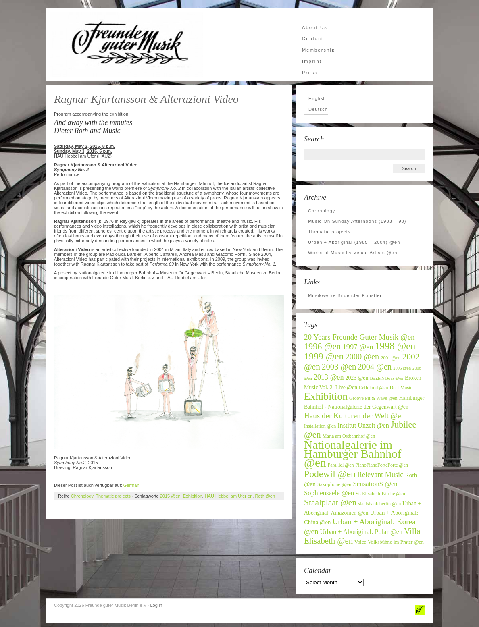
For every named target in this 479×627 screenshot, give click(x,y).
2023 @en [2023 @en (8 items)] (356, 378)
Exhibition (192, 496)
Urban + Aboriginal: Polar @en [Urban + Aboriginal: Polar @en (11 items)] (361, 532)
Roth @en (265, 496)
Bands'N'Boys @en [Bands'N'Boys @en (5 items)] (386, 378)
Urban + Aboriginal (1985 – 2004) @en (354, 242)
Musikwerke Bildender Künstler (345, 295)
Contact (312, 38)
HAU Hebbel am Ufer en (229, 496)
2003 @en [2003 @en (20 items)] (339, 366)
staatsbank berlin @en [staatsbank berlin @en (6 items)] (379, 504)
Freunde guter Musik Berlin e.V (126, 44)
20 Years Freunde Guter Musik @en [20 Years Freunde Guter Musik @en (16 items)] (359, 337)
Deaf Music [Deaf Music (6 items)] (401, 387)
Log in (156, 605)
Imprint (312, 61)
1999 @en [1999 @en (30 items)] (324, 356)
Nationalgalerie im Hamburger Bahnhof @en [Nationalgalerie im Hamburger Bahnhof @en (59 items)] (352, 453)
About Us (314, 27)
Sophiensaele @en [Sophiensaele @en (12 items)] (329, 493)
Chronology (82, 496)
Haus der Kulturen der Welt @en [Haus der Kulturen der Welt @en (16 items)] (354, 415)
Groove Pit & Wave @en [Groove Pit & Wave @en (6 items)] (373, 398)
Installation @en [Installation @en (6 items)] (320, 426)
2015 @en (170, 496)
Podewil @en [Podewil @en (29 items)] (330, 474)
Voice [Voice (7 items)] (360, 542)
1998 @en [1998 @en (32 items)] (395, 345)
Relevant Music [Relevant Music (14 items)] (380, 475)
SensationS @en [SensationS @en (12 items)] (375, 484)
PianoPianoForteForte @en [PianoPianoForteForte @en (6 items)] (382, 465)
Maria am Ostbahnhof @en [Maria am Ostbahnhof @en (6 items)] (349, 436)
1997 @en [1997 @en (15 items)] (358, 347)
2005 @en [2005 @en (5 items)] (402, 368)
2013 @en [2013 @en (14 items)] (329, 377)
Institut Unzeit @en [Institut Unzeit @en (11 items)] (363, 425)
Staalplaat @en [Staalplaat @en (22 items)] (330, 502)
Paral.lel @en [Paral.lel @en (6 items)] (341, 465)
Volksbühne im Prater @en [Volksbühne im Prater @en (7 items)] (396, 542)
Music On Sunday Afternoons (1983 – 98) (357, 221)
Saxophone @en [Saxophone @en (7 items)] (334, 484)
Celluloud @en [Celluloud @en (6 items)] (373, 387)
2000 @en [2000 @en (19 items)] (362, 356)
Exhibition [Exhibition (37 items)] (326, 396)
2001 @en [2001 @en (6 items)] (390, 358)
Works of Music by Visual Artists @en (353, 252)
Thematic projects (113, 496)
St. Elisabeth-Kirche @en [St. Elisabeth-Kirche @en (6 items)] (380, 493)
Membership (318, 50)
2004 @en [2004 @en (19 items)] (375, 366)
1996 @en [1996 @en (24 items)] (322, 346)
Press (310, 72)
